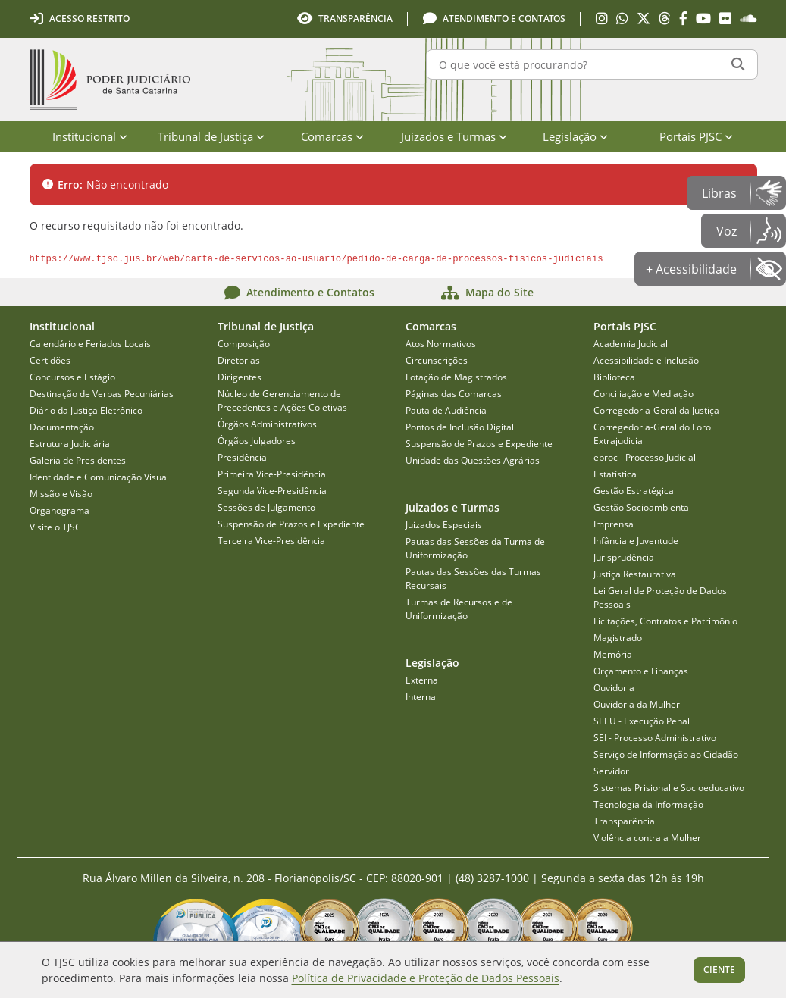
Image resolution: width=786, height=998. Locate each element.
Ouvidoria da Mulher (636, 704)
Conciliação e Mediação (643, 393)
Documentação (62, 427)
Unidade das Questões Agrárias (473, 460)
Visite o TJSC (55, 527)
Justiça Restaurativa (634, 574)
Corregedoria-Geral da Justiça (656, 410)
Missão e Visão (61, 493)
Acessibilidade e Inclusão (646, 360)
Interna (421, 696)
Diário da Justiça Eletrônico (86, 410)
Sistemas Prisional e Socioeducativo (668, 787)
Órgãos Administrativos (267, 424)
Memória (612, 654)
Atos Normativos (441, 343)
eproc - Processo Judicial (644, 457)
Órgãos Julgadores (257, 440)
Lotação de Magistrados (456, 377)
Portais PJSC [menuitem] (696, 136)
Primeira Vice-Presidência (272, 474)
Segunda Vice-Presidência (272, 490)
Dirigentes (239, 377)
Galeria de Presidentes (78, 460)
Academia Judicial (630, 343)
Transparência (624, 821)
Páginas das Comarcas (454, 393)
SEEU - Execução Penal (641, 721)
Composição (244, 343)
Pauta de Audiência (446, 410)
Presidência (242, 457)
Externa (422, 680)
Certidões (50, 360)
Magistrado (617, 637)
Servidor (611, 771)
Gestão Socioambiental (642, 507)
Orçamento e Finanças (640, 671)
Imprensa (613, 524)
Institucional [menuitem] (89, 136)
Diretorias (239, 360)
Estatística (615, 474)
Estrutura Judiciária (70, 443)
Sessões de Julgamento (266, 507)
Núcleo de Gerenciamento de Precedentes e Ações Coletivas (282, 400)
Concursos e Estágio (72, 377)
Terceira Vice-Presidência (271, 540)
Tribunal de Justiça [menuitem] (211, 136)
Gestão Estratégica (633, 490)
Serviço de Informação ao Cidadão (665, 754)
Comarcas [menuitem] (332, 136)
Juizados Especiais (444, 524)
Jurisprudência (623, 557)
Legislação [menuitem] (575, 136)
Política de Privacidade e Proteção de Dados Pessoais (425, 978)
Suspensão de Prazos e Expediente (291, 524)
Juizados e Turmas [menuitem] (454, 136)
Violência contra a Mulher (647, 837)
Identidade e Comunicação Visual (99, 477)
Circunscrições (437, 360)
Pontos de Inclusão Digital (460, 427)
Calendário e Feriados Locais (90, 343)
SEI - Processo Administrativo (654, 737)
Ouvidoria (613, 687)
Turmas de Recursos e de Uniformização (459, 609)
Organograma (59, 510)
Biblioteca (614, 377)
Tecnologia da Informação (648, 804)
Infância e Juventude (635, 540)
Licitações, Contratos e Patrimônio (665, 621)
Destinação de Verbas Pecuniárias (102, 393)
